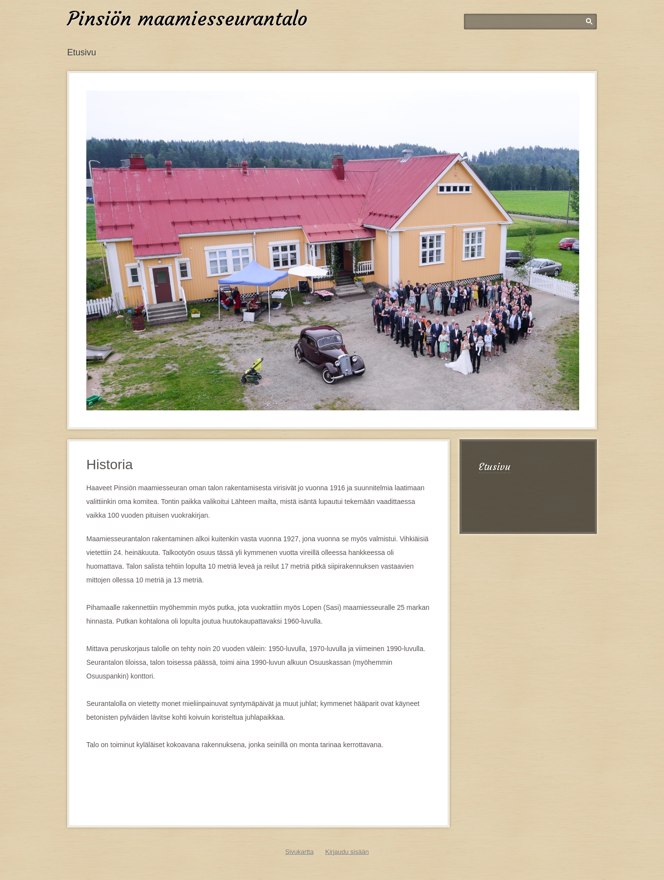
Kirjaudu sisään (347, 851)
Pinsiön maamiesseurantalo (187, 18)
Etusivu (81, 52)
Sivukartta (299, 851)
